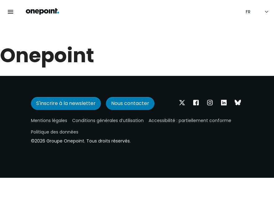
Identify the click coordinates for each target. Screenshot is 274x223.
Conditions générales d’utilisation (108, 120)
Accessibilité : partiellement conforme (190, 120)
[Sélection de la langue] (257, 12)
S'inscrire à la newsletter (66, 103)
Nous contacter (130, 103)
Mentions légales (49, 120)
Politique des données (54, 132)
